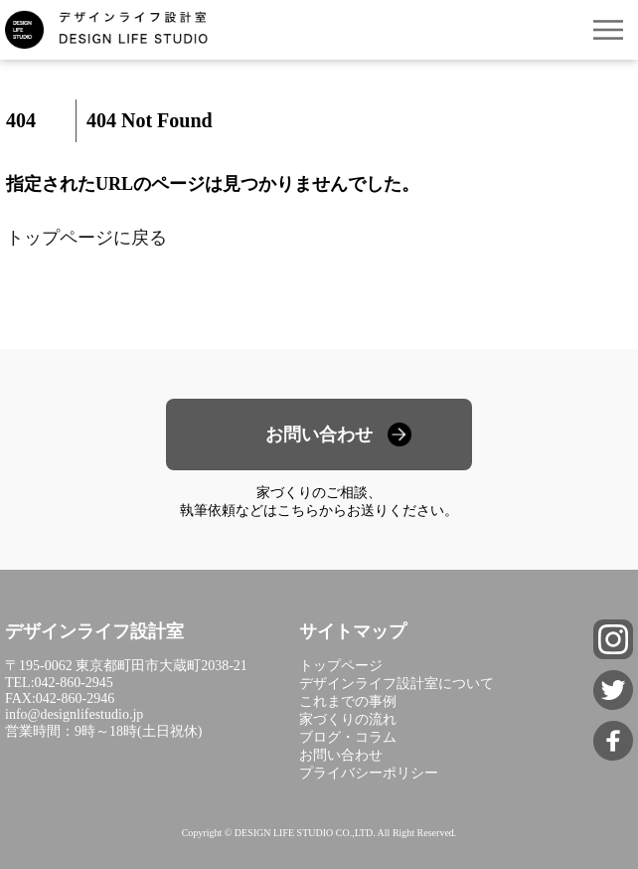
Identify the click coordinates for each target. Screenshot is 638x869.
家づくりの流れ (348, 719)
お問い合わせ (319, 434)
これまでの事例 (348, 701)
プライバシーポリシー (368, 773)
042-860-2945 (74, 682)
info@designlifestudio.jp (74, 714)
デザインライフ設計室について (396, 683)
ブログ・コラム (348, 737)
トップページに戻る (86, 238)
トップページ (341, 665)
